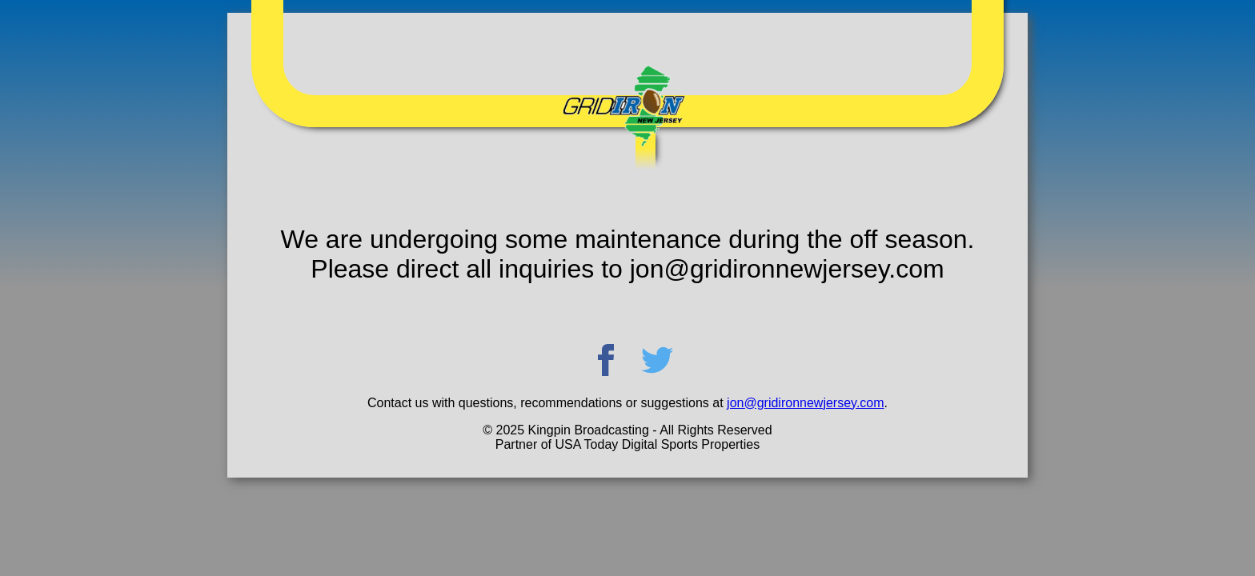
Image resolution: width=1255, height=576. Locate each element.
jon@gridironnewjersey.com (805, 403)
